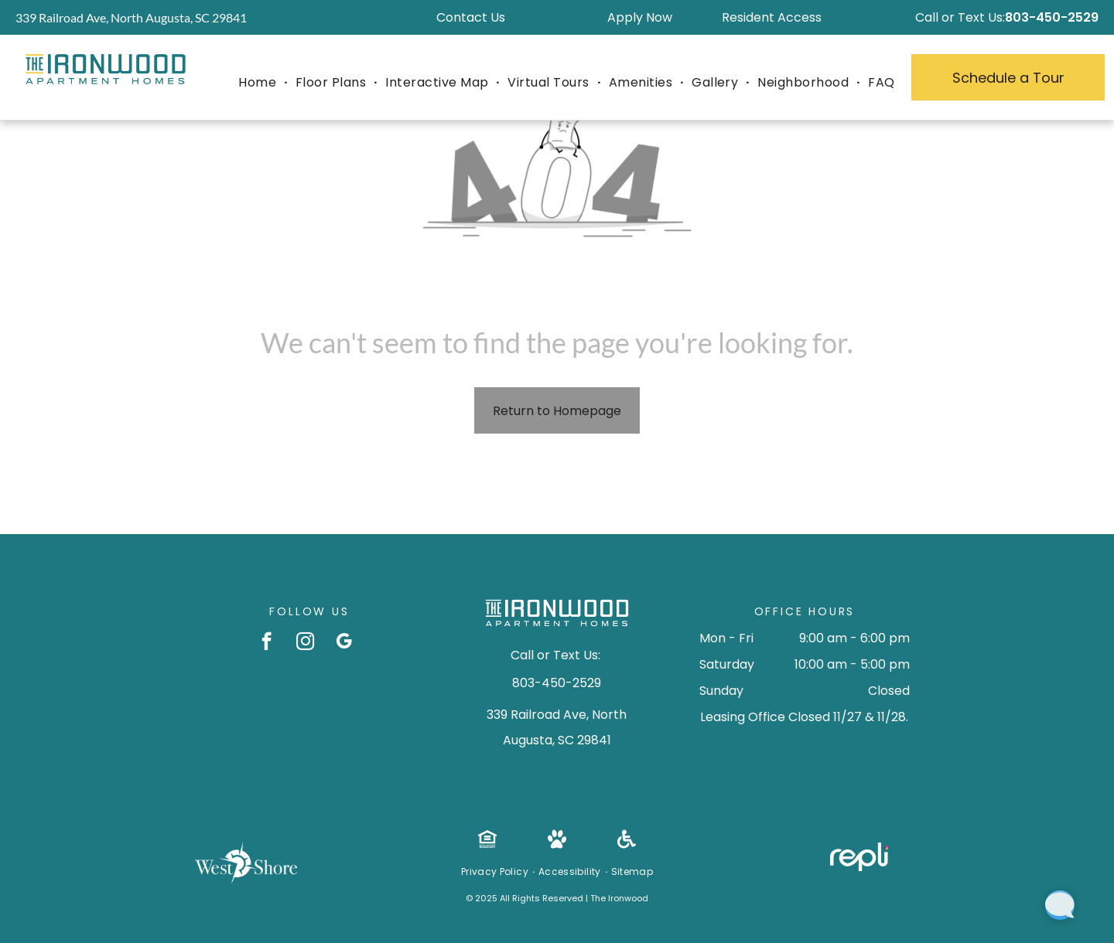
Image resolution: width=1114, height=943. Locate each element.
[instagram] (305, 643)
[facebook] (266, 643)
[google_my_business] (343, 643)
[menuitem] (259, 83)
